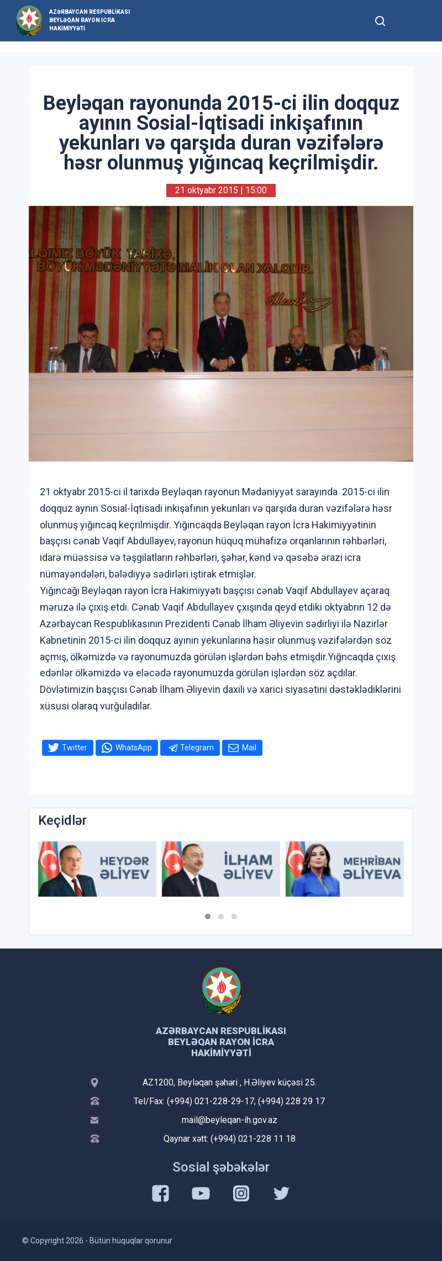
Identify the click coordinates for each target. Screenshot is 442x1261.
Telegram (197, 747)
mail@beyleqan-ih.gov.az (229, 1120)
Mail (249, 747)
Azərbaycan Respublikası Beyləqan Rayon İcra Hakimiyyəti (89, 20)
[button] (207, 916)
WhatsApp (133, 747)
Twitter (74, 747)
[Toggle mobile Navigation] (407, 20)
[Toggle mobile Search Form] (380, 19)
